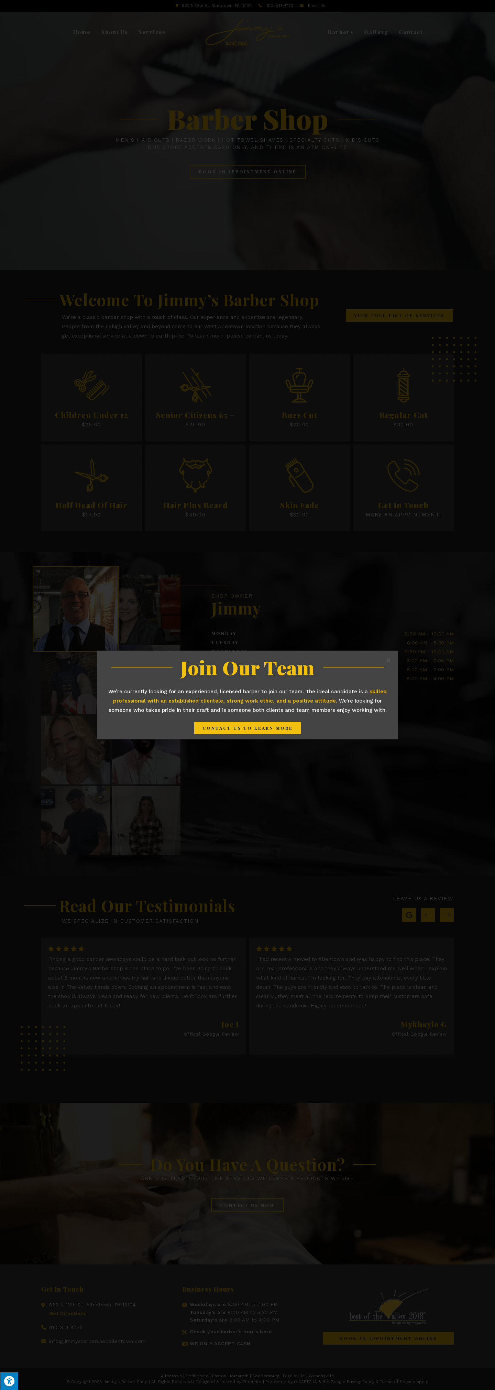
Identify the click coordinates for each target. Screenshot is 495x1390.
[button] (247, 728)
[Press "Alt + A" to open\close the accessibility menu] (9, 1381)
